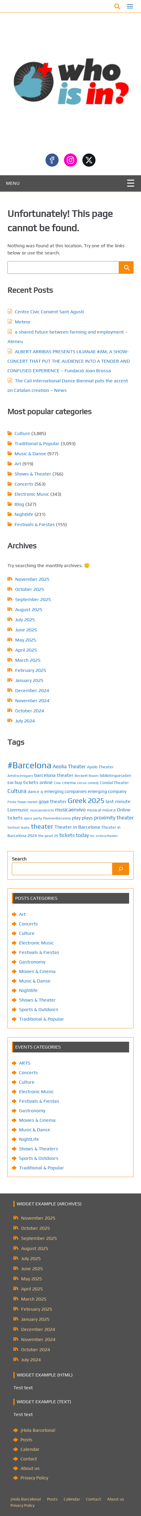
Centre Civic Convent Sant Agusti (49, 312)
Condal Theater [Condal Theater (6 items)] (114, 782)
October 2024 (29, 711)
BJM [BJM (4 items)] (10, 783)
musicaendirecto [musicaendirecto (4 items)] (42, 810)
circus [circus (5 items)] (82, 782)
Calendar (30, 1449)
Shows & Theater (33, 474)
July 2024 (25, 721)
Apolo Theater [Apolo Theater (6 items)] (100, 766)
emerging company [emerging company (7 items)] (107, 791)
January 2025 (29, 680)
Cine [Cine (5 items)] (57, 782)
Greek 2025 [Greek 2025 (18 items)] (86, 801)
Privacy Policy (34, 1478)
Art (18, 464)
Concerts (24, 484)
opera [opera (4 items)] (28, 818)
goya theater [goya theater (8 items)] (53, 801)
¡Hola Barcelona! (38, 1430)
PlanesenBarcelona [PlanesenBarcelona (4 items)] (57, 818)
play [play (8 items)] (76, 818)
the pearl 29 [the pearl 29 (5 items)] (48, 835)
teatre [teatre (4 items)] (25, 827)
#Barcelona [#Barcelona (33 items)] (29, 765)
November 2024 (32, 700)
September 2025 (33, 599)
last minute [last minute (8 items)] (118, 801)
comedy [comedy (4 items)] (93, 783)
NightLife (29, 1139)
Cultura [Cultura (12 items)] (16, 790)
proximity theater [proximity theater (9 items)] (114, 818)
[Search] (120, 869)
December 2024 (32, 690)
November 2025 (32, 579)
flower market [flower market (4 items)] (27, 802)
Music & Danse (30, 453)
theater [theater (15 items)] (42, 826)
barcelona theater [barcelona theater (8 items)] (53, 775)
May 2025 (25, 640)
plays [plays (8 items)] (87, 818)
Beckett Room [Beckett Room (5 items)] (86, 775)
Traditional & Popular (37, 443)
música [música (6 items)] (109, 810)
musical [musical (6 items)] (94, 810)
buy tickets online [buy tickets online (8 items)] (34, 782)
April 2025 (26, 650)
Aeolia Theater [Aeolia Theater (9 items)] (69, 766)
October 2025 (29, 589)
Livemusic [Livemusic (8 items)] (18, 810)
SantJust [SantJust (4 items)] (13, 827)
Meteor (23, 322)
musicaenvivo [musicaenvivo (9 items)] (70, 810)
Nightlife (24, 514)
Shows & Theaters (38, 1149)
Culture (22, 433)
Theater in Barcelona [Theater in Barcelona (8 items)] (77, 827)
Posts (26, 1440)
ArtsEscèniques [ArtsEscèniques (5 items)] (20, 775)
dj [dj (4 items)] (41, 792)
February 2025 (30, 670)
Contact (29, 1459)
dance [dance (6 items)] (33, 791)
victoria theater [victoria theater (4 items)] (107, 836)
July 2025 (25, 619)
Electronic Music (32, 494)
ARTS (24, 1063)
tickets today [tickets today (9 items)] (74, 835)
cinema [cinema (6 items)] (69, 782)
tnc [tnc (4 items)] (92, 836)
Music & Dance (34, 1129)
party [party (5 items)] (37, 818)
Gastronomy (32, 962)
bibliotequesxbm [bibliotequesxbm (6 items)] (115, 775)
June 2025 (26, 630)
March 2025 (27, 660)
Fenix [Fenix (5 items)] (11, 802)
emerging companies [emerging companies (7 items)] (65, 791)
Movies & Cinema (37, 971)
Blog (19, 504)
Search (19, 859)
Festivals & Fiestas (35, 524)
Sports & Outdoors (38, 1009)
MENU (13, 183)
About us (30, 1468)
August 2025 (28, 609)
